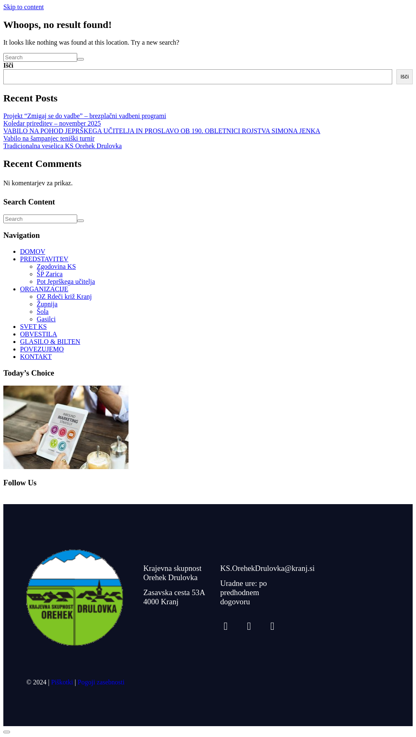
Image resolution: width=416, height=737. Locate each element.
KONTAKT (36, 356)
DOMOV (32, 251)
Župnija (47, 304)
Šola (42, 311)
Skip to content (23, 6)
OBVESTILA (38, 334)
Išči (8, 65)
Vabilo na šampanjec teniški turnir (49, 138)
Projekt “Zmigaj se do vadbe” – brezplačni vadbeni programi (84, 115)
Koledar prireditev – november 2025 (52, 123)
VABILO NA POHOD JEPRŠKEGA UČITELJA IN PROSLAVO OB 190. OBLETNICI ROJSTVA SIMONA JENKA (161, 130)
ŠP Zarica (50, 274)
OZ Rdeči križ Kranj (64, 296)
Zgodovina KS (56, 266)
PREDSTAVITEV (44, 258)
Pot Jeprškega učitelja (66, 281)
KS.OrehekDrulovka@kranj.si (267, 568)
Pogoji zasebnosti (101, 682)
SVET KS (33, 326)
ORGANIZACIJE (44, 289)
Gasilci (46, 319)
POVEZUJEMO (42, 349)
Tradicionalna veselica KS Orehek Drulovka (62, 145)
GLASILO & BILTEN (50, 341)
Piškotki (62, 682)
